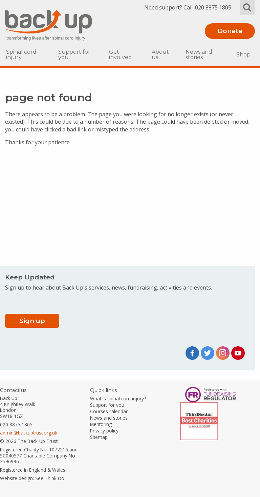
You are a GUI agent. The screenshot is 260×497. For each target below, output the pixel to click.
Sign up (32, 321)
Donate (229, 31)
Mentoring (101, 424)
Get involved (120, 54)
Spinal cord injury (21, 54)
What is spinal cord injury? (118, 398)
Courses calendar (109, 411)
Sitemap (99, 437)
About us (160, 54)
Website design (16, 478)
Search (247, 7)
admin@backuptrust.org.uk (28, 432)
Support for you (74, 54)
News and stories (199, 54)
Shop (243, 54)
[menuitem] (27, 55)
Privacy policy (104, 430)
